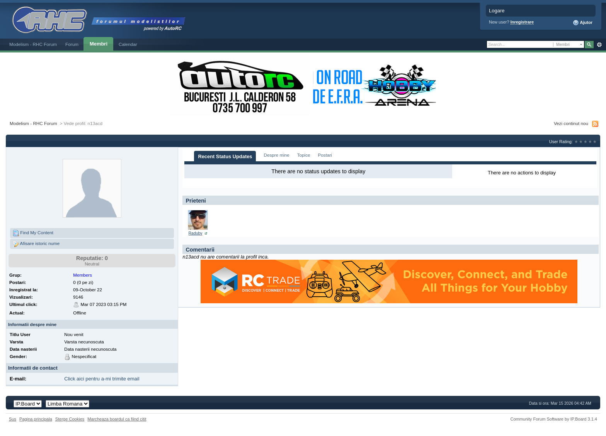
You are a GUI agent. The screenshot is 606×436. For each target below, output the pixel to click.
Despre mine (276, 154)
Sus (12, 419)
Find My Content (33, 233)
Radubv (196, 233)
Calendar (128, 44)
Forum (71, 44)
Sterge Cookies (70, 419)
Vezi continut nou (571, 123)
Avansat (599, 45)
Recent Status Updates (225, 156)
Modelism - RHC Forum (33, 44)
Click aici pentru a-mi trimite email (101, 379)
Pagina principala (35, 419)
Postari (325, 154)
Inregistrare (522, 22)
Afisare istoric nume (36, 244)
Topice (303, 154)
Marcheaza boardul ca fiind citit (116, 419)
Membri (98, 44)
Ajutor (582, 23)
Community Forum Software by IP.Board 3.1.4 (553, 419)
